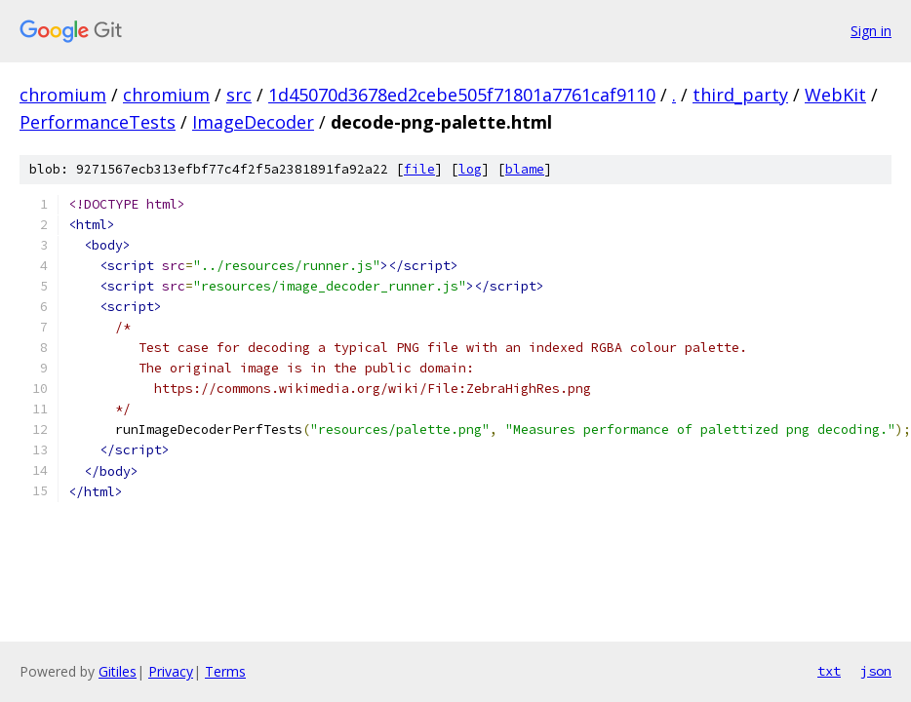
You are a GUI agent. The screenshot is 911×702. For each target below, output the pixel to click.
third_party (740, 94)
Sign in (871, 30)
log (470, 169)
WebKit (835, 94)
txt (829, 671)
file (419, 169)
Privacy (170, 671)
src (239, 94)
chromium (63, 94)
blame (524, 169)
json (875, 671)
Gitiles (118, 671)
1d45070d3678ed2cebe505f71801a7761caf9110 (461, 94)
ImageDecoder (253, 122)
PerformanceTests (98, 122)
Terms (225, 671)
